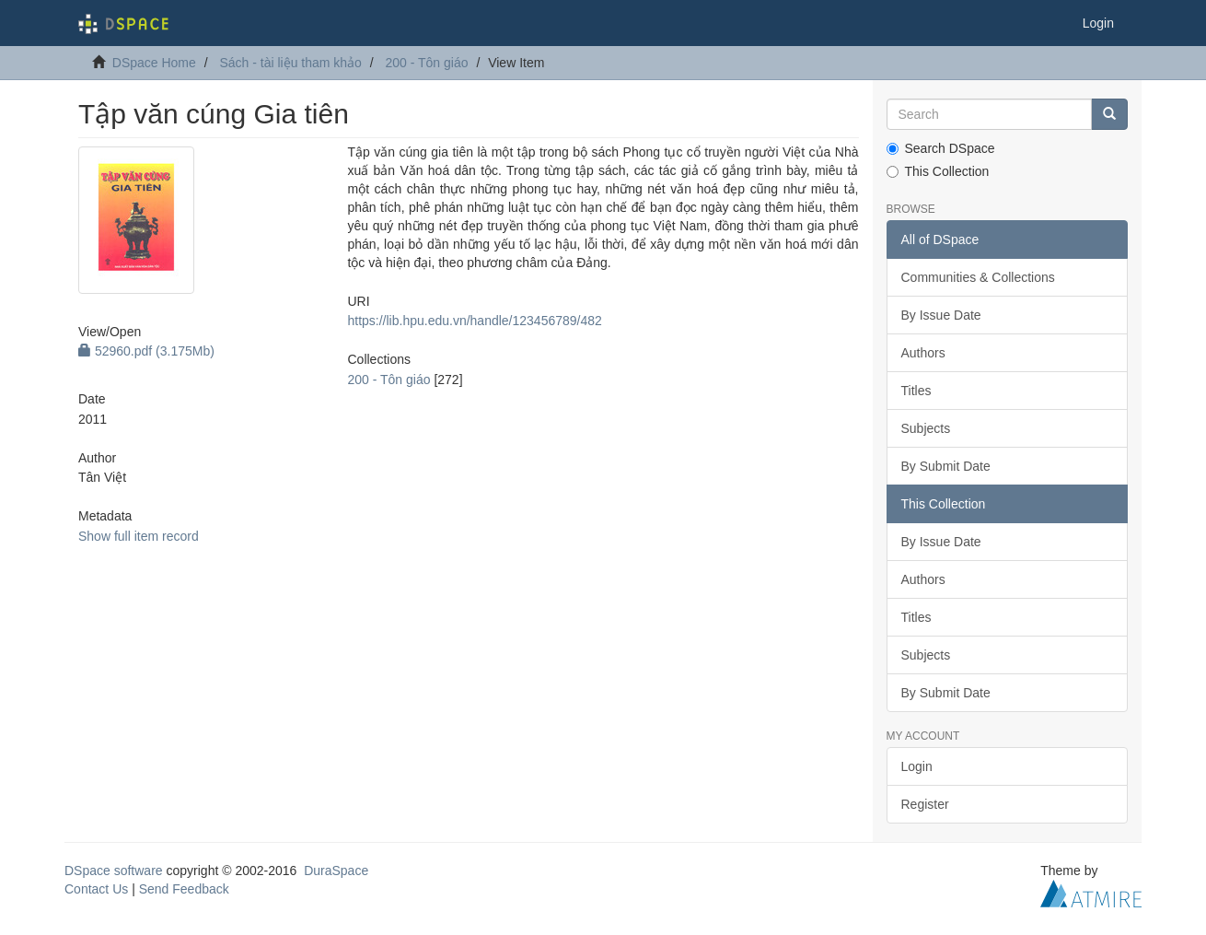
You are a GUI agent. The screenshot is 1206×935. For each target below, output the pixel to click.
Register (925, 804)
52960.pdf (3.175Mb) (146, 351)
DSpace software (113, 870)
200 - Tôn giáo (426, 62)
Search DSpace (941, 148)
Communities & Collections (978, 277)
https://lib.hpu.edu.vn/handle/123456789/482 (474, 320)
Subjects (926, 428)
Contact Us (96, 889)
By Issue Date (941, 315)
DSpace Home (154, 62)
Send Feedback (184, 889)
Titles (916, 390)
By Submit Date (946, 466)
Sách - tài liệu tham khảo (290, 62)
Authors (923, 352)
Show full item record (138, 536)
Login (917, 766)
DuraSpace (336, 870)
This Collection (938, 171)
